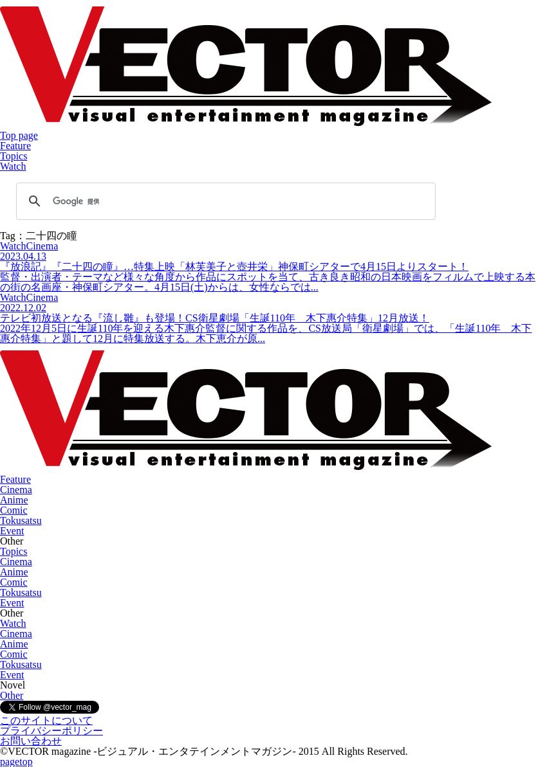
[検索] (224, 201)
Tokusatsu (21, 520)
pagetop (16, 761)
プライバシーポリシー (51, 730)
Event (12, 530)
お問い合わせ (31, 740)
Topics (13, 155)
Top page (19, 135)
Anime (14, 499)
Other (11, 695)
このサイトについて (46, 720)
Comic (14, 510)
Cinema (16, 489)
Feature (15, 145)
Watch (13, 166)
